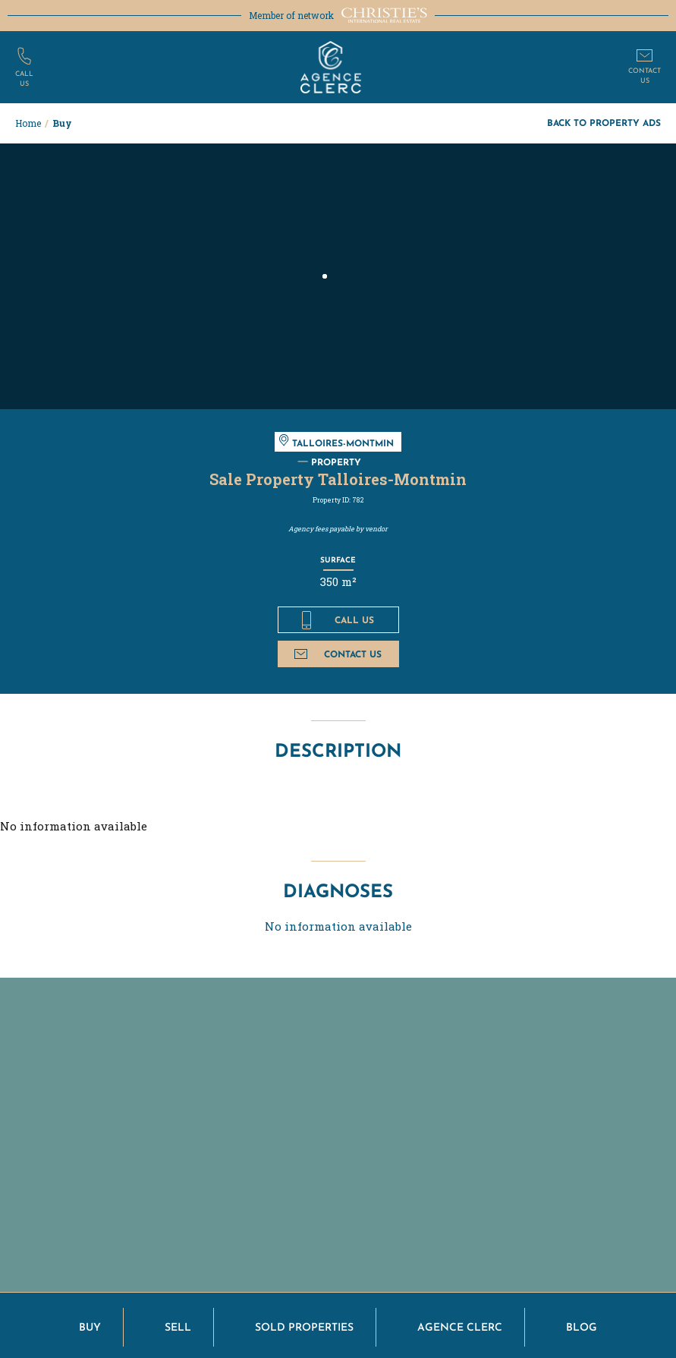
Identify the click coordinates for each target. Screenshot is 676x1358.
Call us (338, 620)
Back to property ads (604, 123)
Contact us (338, 654)
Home (28, 123)
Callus (24, 77)
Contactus (644, 74)
